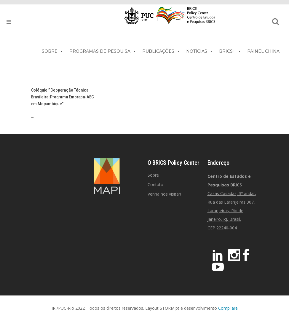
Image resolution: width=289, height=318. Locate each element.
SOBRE (52, 51)
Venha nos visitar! (164, 194)
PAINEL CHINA (263, 51)
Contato (155, 184)
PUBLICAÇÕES (161, 51)
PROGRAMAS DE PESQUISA (102, 51)
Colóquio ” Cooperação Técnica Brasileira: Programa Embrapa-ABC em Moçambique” (62, 96)
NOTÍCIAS (199, 51)
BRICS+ (230, 51)
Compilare (228, 308)
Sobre (153, 175)
